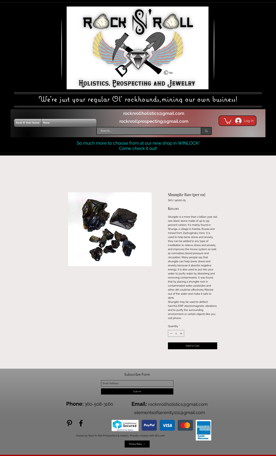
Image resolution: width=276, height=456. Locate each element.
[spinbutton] (176, 333)
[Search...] (147, 131)
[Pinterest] (69, 423)
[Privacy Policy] (137, 444)
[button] (227, 121)
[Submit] (137, 391)
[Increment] (181, 333)
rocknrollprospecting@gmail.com (153, 121)
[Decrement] (170, 333)
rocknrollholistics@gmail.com (153, 113)
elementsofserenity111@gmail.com (169, 412)
